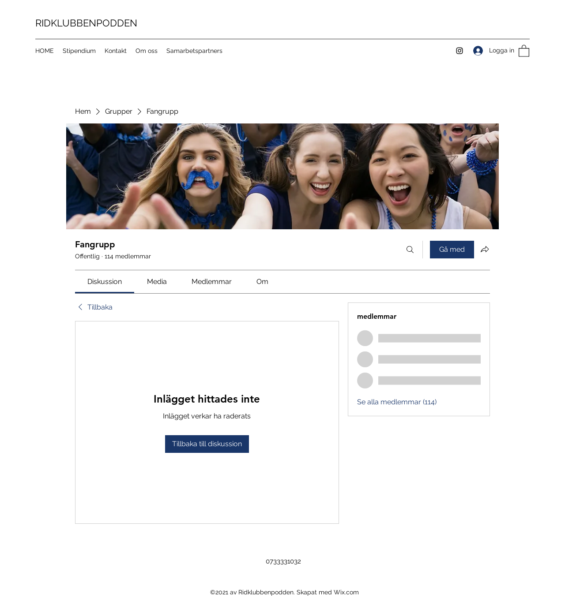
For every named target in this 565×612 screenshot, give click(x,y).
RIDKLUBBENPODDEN (86, 23)
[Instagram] (459, 50)
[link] (104, 281)
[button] (524, 50)
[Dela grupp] (484, 249)
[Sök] (410, 249)
